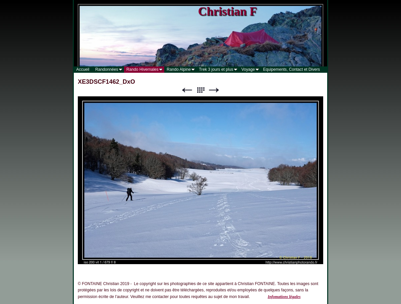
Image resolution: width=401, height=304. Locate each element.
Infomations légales (284, 296)
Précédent (187, 90)
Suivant (214, 90)
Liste (200, 90)
